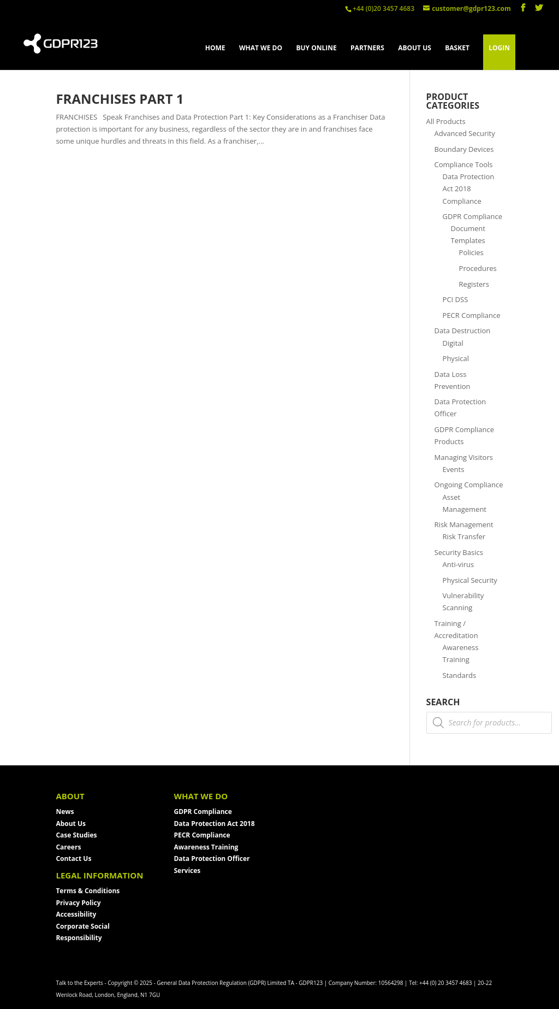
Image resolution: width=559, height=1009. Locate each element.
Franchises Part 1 (119, 99)
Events (454, 469)
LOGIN (499, 47)
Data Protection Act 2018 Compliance (469, 188)
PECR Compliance (472, 315)
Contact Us (73, 858)
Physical (456, 358)
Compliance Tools (464, 164)
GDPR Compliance (472, 216)
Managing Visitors (464, 457)
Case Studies (76, 835)
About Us (71, 823)
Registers (474, 284)
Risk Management (464, 524)
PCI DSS (455, 299)
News (65, 811)
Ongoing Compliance (469, 484)
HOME (215, 48)
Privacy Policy (78, 902)
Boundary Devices (464, 149)
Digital (453, 343)
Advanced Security (465, 133)
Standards (460, 675)
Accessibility (76, 914)
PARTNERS (367, 48)
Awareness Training (206, 847)
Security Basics (459, 552)
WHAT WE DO (260, 48)
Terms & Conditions (88, 890)
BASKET (457, 48)
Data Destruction (463, 330)
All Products (446, 121)
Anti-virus (458, 564)
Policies (471, 252)
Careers (68, 847)
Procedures (478, 268)
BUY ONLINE (316, 48)
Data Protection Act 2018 (214, 823)
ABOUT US (414, 48)
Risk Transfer (464, 536)
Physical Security (470, 580)
